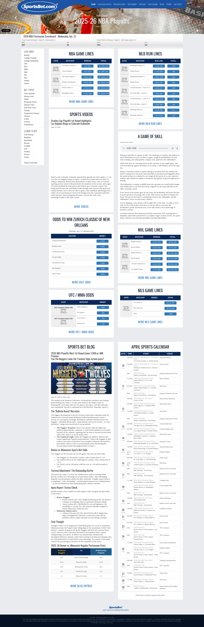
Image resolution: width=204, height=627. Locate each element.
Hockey (27, 152)
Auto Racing (28, 135)
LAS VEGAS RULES (104, 4)
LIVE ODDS (178, 4)
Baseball (27, 138)
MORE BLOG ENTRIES (81, 586)
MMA (26, 69)
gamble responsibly (174, 621)
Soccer (26, 154)
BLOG (162, 4)
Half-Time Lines (30, 108)
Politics (26, 81)
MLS (26, 67)
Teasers (27, 116)
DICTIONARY (132, 4)
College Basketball (31, 61)
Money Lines (29, 96)
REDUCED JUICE (119, 4)
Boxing (26, 55)
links (53, 619)
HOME (93, 4)
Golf (25, 64)
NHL (25, 78)
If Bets (26, 119)
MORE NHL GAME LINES (150, 277)
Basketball (28, 140)
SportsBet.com (105, 617)
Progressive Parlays (31, 113)
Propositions (28, 125)
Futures (27, 122)
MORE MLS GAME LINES (150, 322)
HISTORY (142, 4)
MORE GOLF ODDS (81, 282)
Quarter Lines (29, 105)
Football (27, 146)
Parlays (27, 111)
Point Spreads (29, 94)
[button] (15, 17)
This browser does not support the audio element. (150, 148)
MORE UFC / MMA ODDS (81, 332)
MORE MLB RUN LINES (150, 123)
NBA (26, 72)
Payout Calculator (31, 163)
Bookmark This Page (98, 622)
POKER (168, 4)
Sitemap (110, 622)
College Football (30, 58)
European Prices (30, 102)
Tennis (26, 84)
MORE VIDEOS (81, 206)
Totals (26, 99)
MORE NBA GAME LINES (81, 101)
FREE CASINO (153, 4)
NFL (25, 75)
